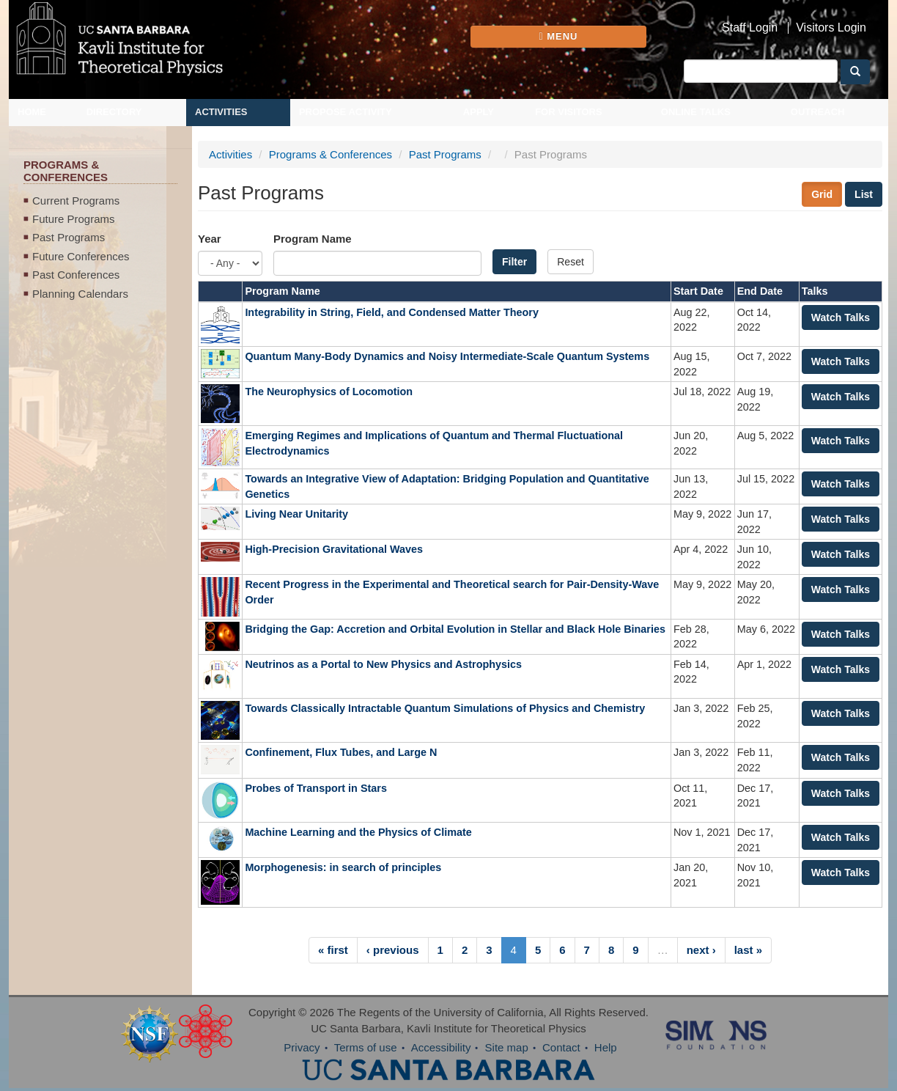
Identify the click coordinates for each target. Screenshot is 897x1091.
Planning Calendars (80, 293)
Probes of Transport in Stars (317, 788)
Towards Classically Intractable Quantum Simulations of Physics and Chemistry (445, 708)
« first (333, 950)
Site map (506, 1047)
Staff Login (750, 28)
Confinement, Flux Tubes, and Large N (341, 752)
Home (32, 111)
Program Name (312, 238)
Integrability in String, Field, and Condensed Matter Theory (392, 312)
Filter (514, 262)
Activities (221, 111)
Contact (561, 1047)
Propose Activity (345, 111)
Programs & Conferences (330, 154)
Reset (570, 262)
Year (209, 238)
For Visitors (568, 111)
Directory (114, 111)
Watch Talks (840, 317)
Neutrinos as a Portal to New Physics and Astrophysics (383, 664)
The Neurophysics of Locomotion (329, 391)
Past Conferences (75, 274)
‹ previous (392, 950)
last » (748, 950)
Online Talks (696, 111)
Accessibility (441, 1047)
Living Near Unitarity (296, 514)
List (863, 194)
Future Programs (73, 219)
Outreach (818, 111)
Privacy (302, 1047)
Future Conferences (81, 256)
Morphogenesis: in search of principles (343, 867)
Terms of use (365, 1047)
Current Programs (75, 200)
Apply (478, 111)
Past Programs (68, 237)
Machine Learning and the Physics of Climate (358, 832)
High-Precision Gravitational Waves (334, 549)
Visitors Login (831, 28)
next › (701, 950)
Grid (822, 194)
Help (605, 1047)
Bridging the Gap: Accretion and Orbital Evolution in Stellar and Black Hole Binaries (455, 629)
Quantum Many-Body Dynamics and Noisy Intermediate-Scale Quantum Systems (447, 356)
